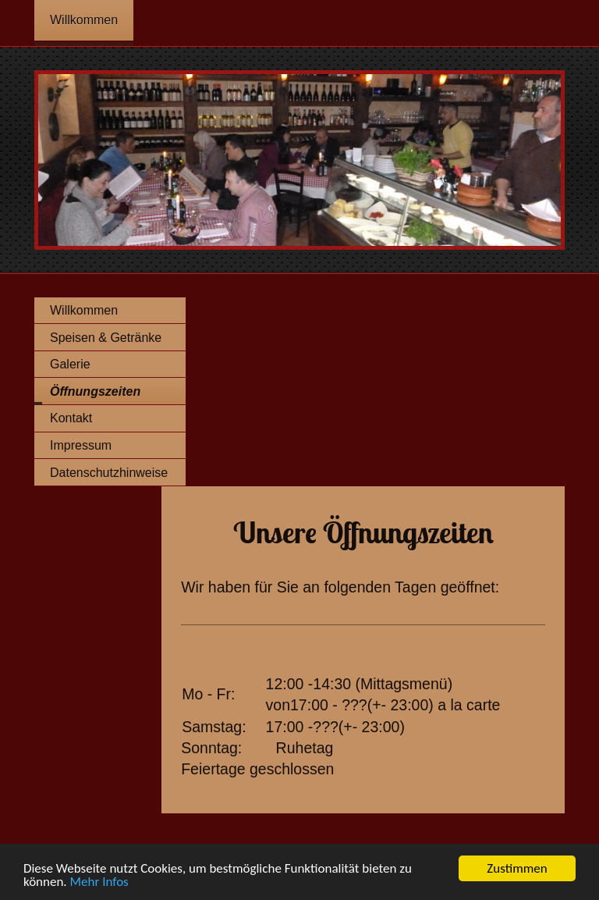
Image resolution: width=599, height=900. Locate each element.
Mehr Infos (99, 882)
